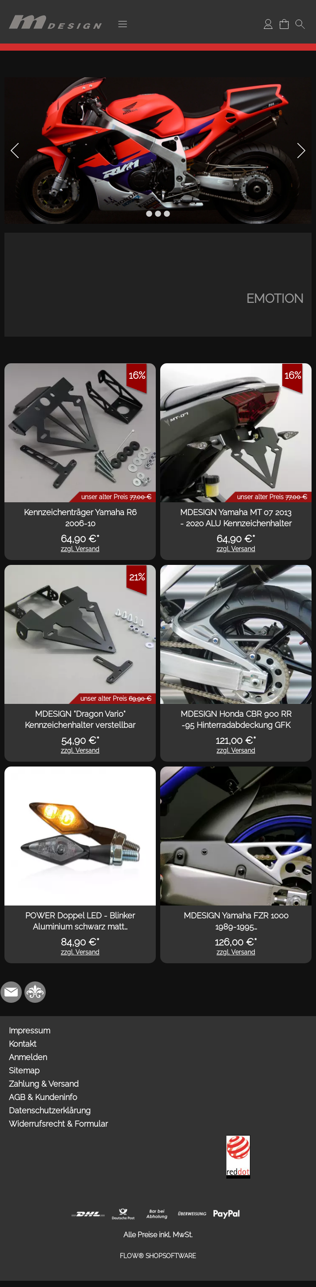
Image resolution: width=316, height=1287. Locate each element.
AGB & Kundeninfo (43, 1097)
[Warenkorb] (284, 24)
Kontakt (22, 1044)
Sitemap (24, 1070)
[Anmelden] (268, 24)
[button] (122, 24)
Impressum (29, 1030)
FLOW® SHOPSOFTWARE (158, 1255)
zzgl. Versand (80, 548)
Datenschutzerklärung (50, 1110)
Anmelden (28, 1057)
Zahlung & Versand (44, 1083)
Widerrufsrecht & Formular (58, 1123)
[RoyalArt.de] (35, 992)
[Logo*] (55, 9)
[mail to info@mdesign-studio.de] (11, 992)
